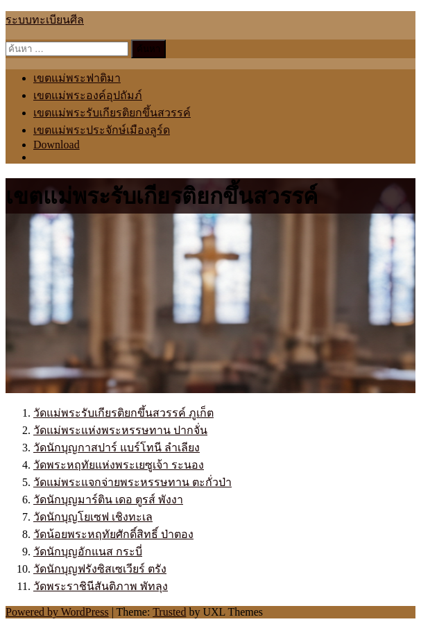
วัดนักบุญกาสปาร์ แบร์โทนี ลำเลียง (116, 447)
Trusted (169, 612)
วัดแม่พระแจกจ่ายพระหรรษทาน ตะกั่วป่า (132, 482)
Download (56, 144)
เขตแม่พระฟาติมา (77, 78)
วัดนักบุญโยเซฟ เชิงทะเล (93, 517)
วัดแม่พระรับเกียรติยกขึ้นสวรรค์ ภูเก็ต (123, 413)
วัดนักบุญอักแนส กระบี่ (87, 551)
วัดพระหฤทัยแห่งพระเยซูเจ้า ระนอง (118, 465)
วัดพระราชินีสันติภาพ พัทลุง (100, 586)
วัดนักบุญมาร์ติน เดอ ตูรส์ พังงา (108, 499)
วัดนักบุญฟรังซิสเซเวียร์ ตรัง (99, 569)
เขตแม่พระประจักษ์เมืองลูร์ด (101, 130)
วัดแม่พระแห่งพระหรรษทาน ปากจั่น (120, 430)
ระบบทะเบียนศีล (45, 20)
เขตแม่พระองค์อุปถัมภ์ (87, 95)
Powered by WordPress (57, 612)
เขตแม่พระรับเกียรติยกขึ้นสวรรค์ (112, 113)
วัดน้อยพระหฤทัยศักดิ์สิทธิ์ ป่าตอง (113, 534)
